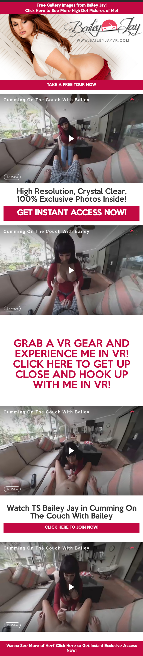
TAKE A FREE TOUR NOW (71, 85)
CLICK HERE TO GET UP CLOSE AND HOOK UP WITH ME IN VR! (71, 375)
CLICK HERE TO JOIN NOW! (71, 527)
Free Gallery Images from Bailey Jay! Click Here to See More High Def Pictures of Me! (71, 8)
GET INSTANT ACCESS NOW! (71, 213)
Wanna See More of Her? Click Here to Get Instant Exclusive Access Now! (71, 648)
